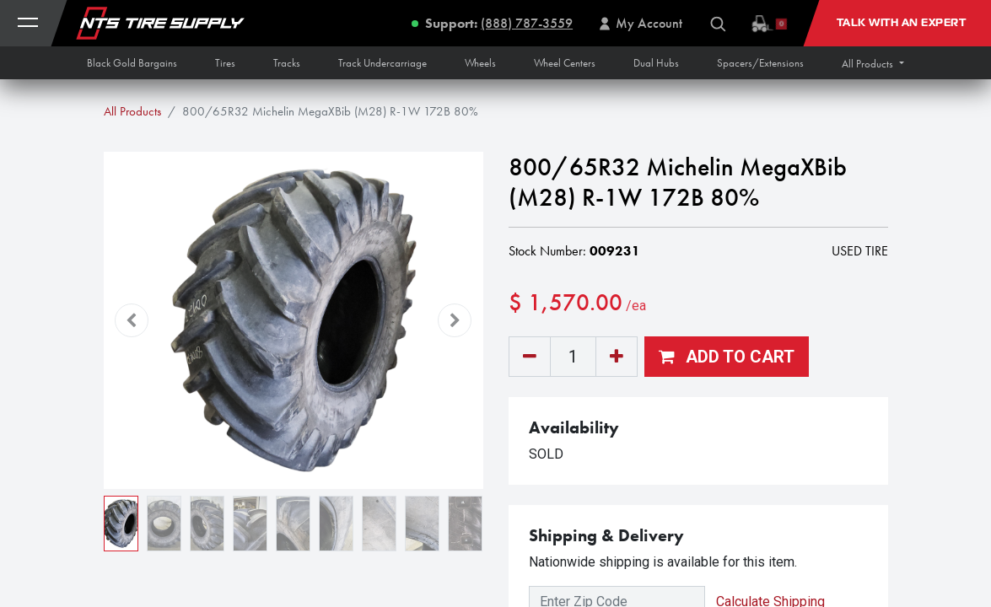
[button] (872, 63)
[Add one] (616, 356)
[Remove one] (530, 356)
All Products (132, 111)
